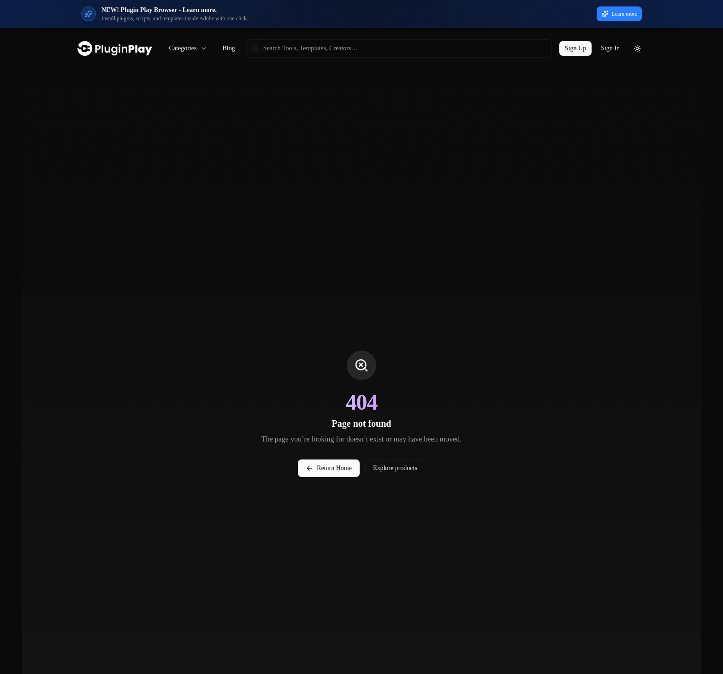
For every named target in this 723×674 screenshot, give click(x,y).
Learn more (619, 14)
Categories (188, 48)
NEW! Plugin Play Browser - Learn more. (159, 9)
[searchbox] (399, 48)
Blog (228, 48)
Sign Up (575, 48)
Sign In (610, 48)
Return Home (329, 468)
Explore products (395, 468)
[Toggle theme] (637, 48)
